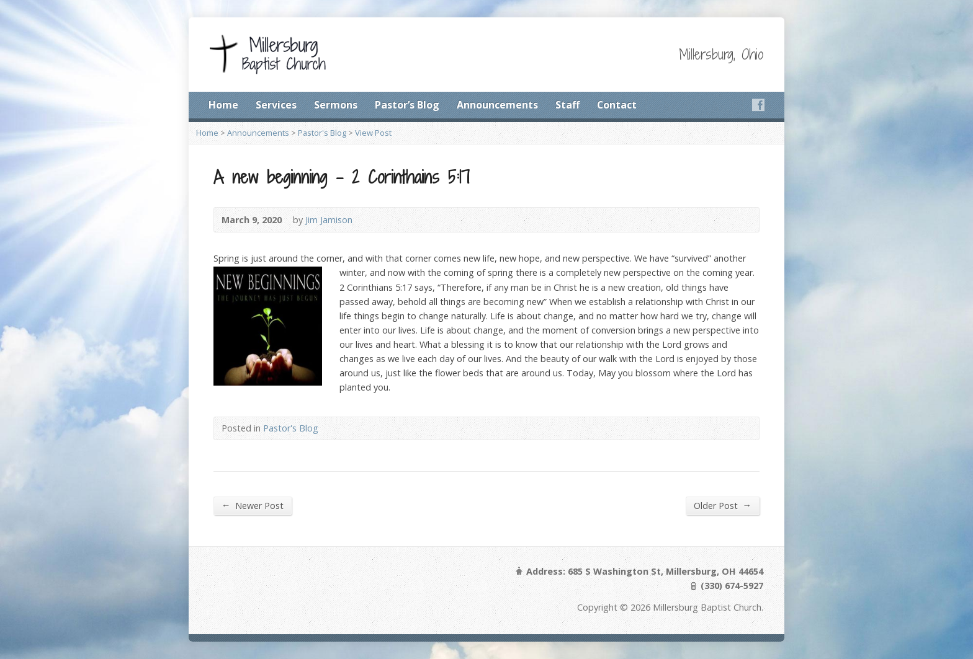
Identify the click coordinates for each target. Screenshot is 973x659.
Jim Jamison (328, 220)
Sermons (335, 105)
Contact (617, 105)
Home (223, 105)
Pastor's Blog (322, 132)
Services (276, 105)
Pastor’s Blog (407, 105)
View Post (373, 132)
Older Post (722, 505)
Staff (567, 105)
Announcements (497, 105)
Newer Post (253, 505)
